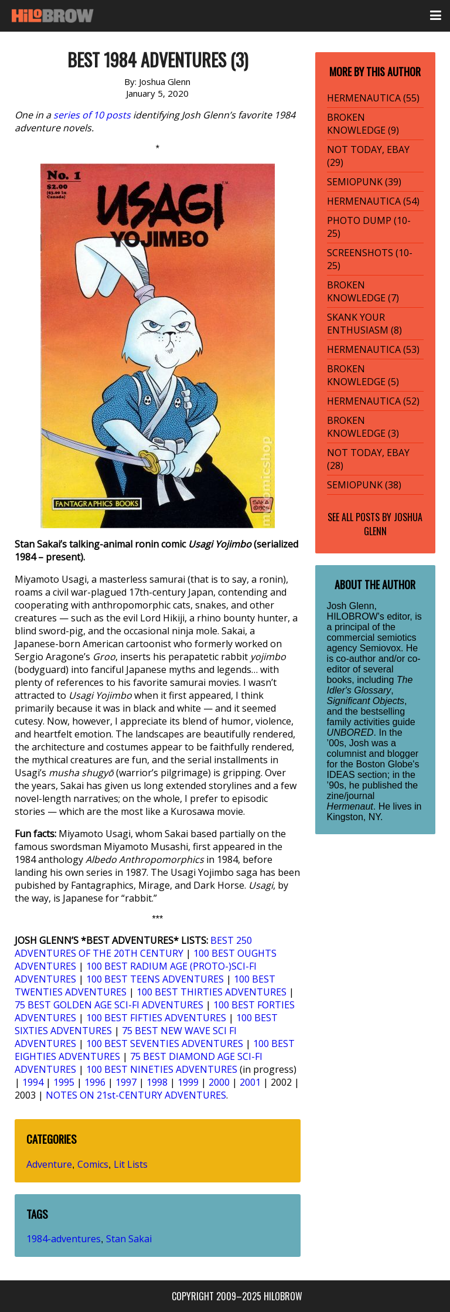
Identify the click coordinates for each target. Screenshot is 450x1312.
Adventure (49, 1164)
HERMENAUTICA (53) (373, 349)
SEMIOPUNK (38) (364, 484)
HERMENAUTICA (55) (373, 97)
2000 (219, 1082)
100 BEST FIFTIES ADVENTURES (156, 1017)
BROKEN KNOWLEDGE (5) (363, 375)
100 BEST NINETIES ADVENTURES (161, 1069)
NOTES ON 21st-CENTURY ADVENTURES (136, 1095)
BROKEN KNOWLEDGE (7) (363, 291)
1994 (32, 1082)
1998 (157, 1082)
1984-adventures (63, 1238)
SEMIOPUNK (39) (364, 181)
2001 (250, 1082)
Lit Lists (131, 1164)
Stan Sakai (129, 1238)
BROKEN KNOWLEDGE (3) (363, 427)
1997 (126, 1082)
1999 (188, 1082)
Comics (92, 1164)
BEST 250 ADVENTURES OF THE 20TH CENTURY (133, 947)
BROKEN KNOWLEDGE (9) (363, 124)
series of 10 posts (92, 114)
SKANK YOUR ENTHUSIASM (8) (364, 324)
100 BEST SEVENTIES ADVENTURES (164, 1043)
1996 (94, 1082)
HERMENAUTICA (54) (373, 201)
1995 (63, 1082)
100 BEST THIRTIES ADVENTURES (212, 991)
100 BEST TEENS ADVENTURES (155, 979)
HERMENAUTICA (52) (373, 401)
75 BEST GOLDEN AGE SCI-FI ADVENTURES (109, 1004)
